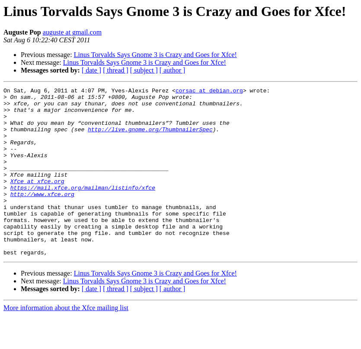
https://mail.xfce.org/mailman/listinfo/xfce (82, 208)
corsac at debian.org (209, 91)
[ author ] (172, 70)
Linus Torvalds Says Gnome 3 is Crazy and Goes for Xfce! (155, 54)
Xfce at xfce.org (37, 200)
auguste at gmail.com (72, 32)
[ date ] (91, 70)
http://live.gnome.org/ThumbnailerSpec (150, 138)
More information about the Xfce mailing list (65, 341)
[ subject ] (144, 70)
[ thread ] (115, 70)
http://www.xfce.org (42, 216)
